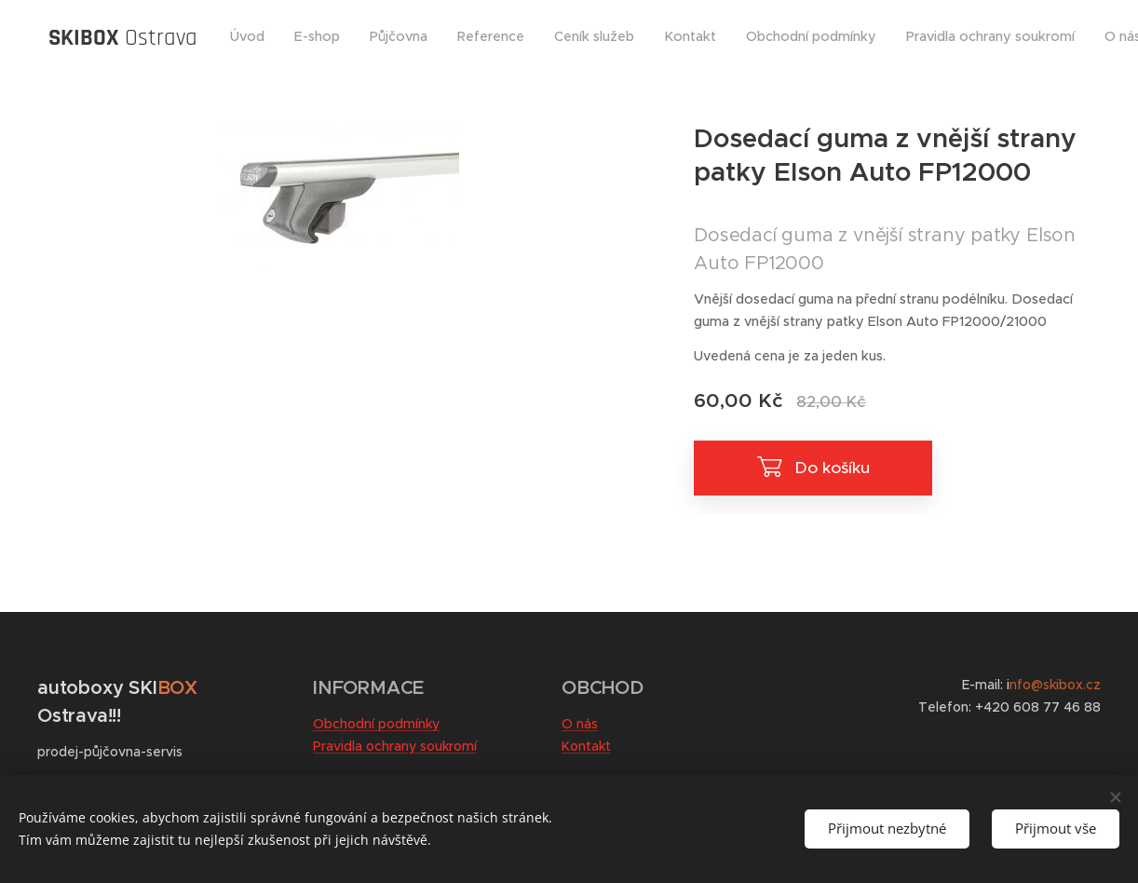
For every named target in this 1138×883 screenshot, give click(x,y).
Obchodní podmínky (376, 723)
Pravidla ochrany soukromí (395, 746)
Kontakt (586, 746)
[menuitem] (512, 38)
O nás (580, 723)
